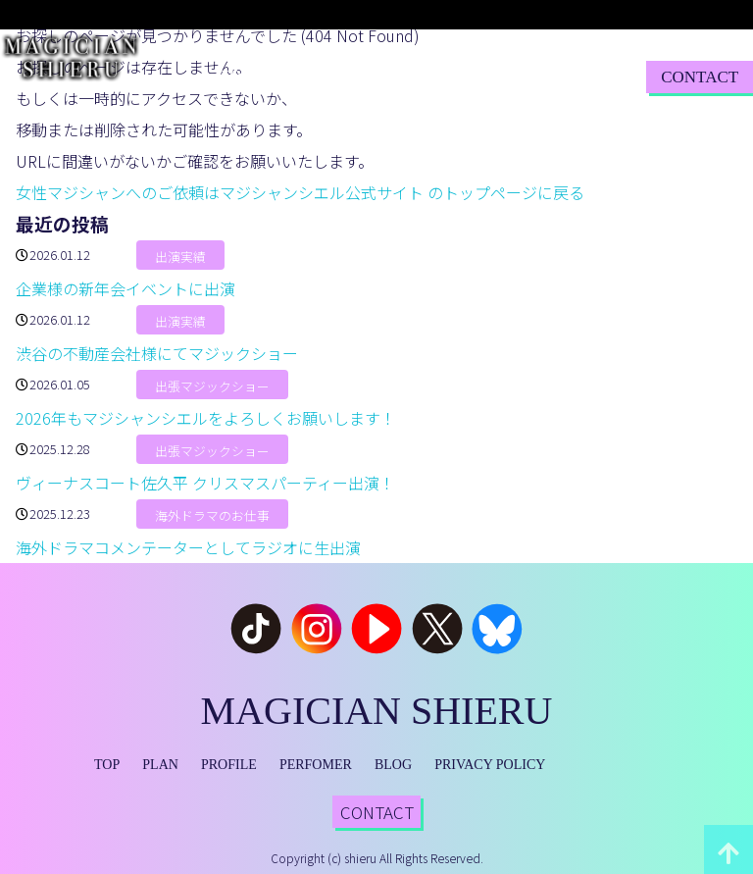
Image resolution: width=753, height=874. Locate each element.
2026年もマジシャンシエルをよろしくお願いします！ (206, 418)
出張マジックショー (212, 386)
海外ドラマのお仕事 (212, 515)
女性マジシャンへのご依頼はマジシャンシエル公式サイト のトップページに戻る (300, 192)
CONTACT (699, 77)
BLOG (497, 76)
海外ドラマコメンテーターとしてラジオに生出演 (188, 547)
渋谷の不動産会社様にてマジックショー (157, 353)
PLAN (277, 76)
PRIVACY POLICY (489, 764)
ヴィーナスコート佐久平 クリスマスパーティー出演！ (205, 482)
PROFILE (337, 76)
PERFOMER (315, 764)
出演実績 (180, 256)
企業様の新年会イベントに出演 (125, 288)
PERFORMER (422, 76)
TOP (235, 76)
